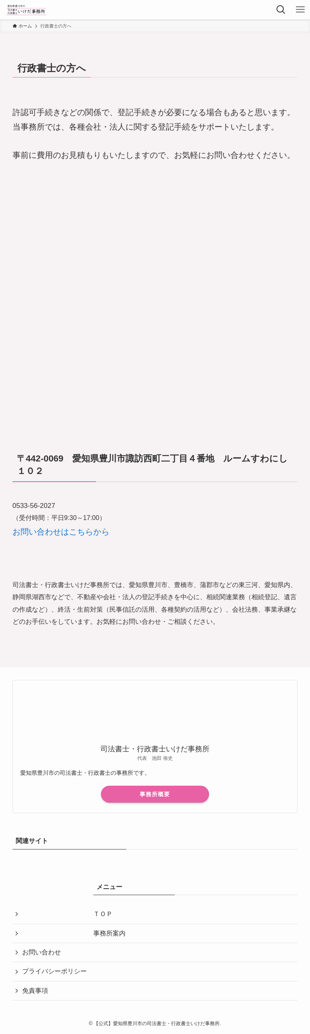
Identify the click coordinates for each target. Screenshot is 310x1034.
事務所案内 (109, 933)
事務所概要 (155, 794)
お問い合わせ (41, 952)
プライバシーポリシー (54, 971)
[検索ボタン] (281, 9)
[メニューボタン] (300, 9)
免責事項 (35, 990)
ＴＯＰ (103, 913)
